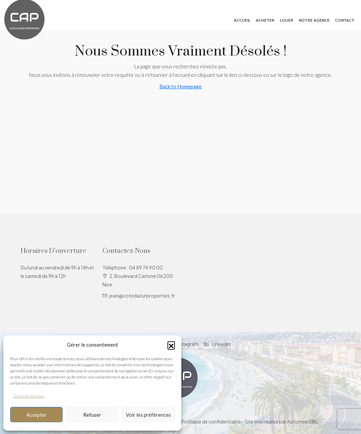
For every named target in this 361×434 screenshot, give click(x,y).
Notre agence (314, 20)
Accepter (36, 415)
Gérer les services (29, 395)
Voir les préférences (148, 415)
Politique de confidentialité (211, 421)
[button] (171, 345)
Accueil (242, 20)
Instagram (183, 344)
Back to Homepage (180, 86)
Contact (344, 20)
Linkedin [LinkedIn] (217, 344)
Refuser (92, 415)
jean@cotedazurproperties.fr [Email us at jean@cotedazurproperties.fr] (142, 295)
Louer (286, 20)
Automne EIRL (302, 421)
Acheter (265, 20)
